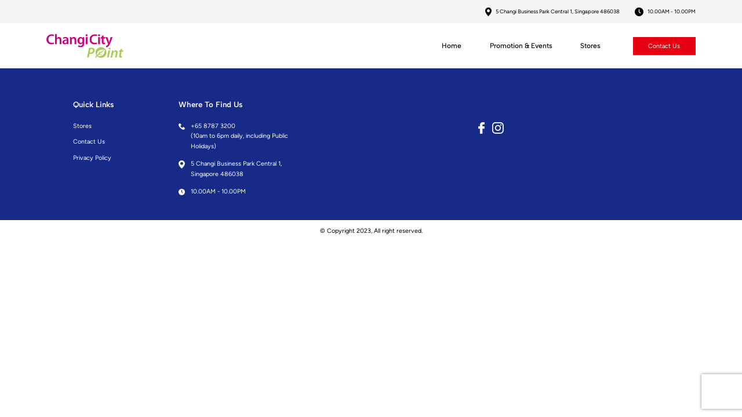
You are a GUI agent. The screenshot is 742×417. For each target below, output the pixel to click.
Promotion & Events (521, 46)
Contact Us (664, 45)
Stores (590, 46)
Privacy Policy (92, 158)
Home (451, 46)
